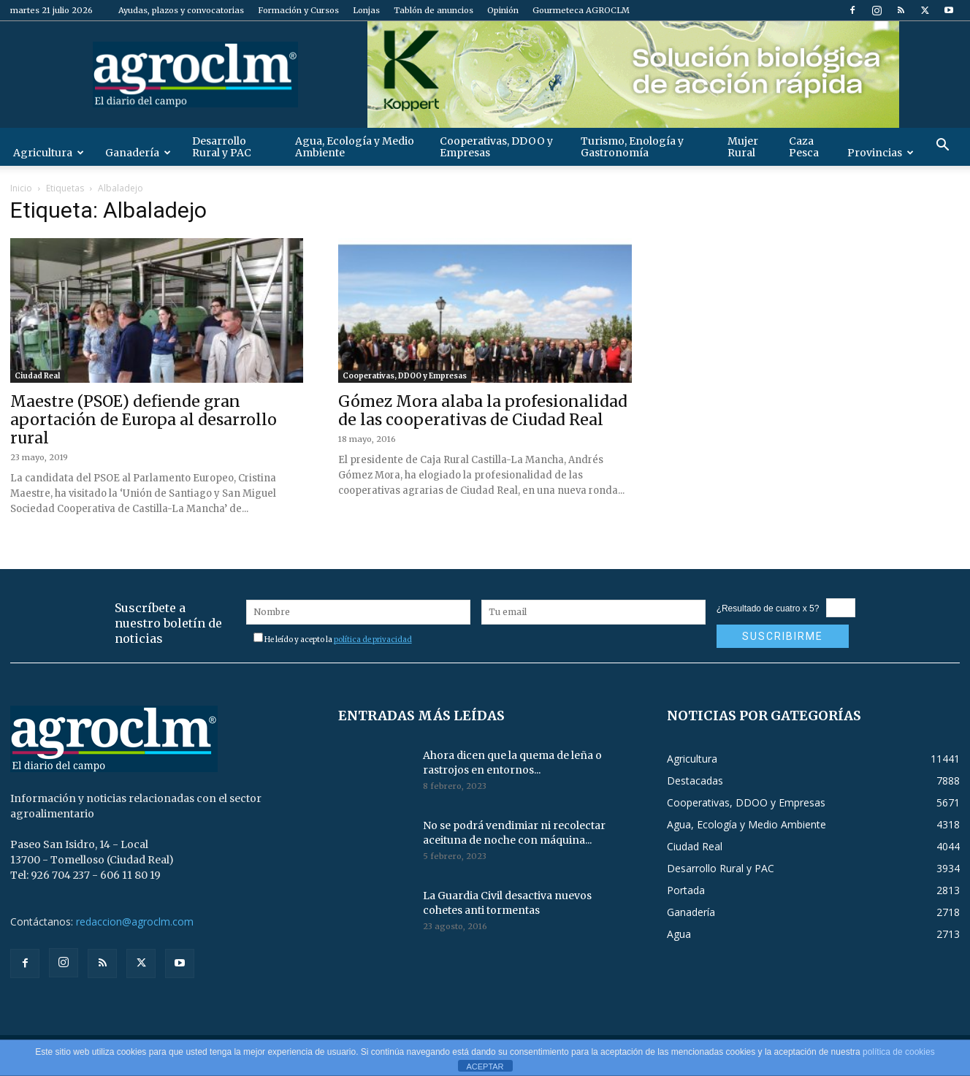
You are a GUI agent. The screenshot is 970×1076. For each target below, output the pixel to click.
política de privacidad (373, 639)
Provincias (880, 152)
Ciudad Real (37, 376)
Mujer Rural (743, 146)
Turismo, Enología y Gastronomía (632, 146)
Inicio (21, 188)
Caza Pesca (804, 146)
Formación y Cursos (298, 10)
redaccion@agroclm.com (135, 921)
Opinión (503, 10)
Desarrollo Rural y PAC (221, 146)
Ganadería (138, 152)
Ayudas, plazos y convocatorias (181, 10)
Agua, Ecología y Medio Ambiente (354, 146)
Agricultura (48, 152)
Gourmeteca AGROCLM (581, 10)
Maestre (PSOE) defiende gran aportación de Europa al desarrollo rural (143, 420)
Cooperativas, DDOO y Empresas (496, 146)
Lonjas (366, 10)
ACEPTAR (484, 1066)
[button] (942, 146)
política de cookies (899, 1052)
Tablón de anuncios (433, 10)
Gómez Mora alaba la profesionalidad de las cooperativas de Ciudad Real (482, 411)
